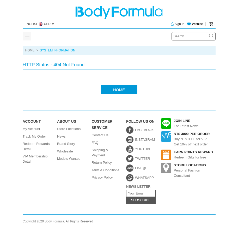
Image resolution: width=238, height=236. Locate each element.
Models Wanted (69, 159)
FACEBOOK (144, 130)
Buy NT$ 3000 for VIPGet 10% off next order (188, 138)
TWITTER (142, 159)
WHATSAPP (144, 178)
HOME (30, 50)
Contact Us (100, 135)
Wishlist (197, 24)
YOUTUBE (143, 149)
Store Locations (69, 129)
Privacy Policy (102, 177)
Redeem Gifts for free (188, 155)
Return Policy (102, 162)
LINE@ (140, 168)
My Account (31, 129)
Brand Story (66, 144)
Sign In (177, 24)
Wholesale (65, 151)
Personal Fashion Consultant (188, 170)
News (61, 136)
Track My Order (34, 136)
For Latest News (188, 123)
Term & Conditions (105, 170)
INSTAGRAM (145, 139)
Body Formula (119, 12)
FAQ (95, 143)
